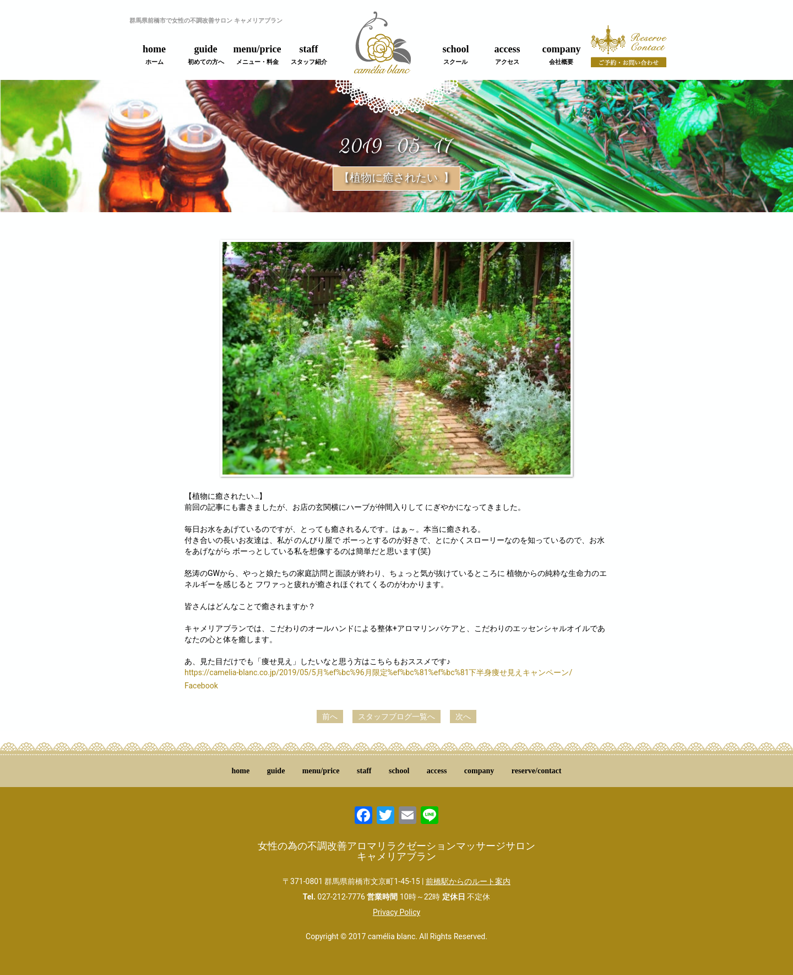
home (154, 55)
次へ (463, 716)
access (507, 55)
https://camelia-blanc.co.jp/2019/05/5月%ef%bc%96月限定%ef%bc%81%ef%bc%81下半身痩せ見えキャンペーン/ (378, 672)
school (455, 55)
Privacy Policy (396, 912)
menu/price (257, 55)
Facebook (201, 685)
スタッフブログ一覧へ (396, 716)
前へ (330, 716)
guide (206, 55)
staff (309, 55)
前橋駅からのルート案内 (468, 881)
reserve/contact (537, 771)
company (561, 55)
